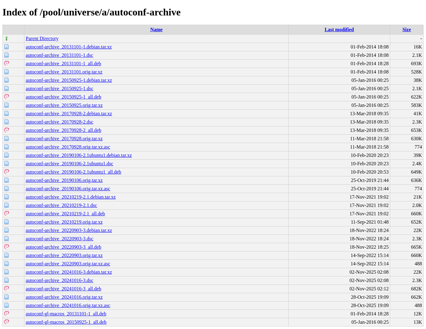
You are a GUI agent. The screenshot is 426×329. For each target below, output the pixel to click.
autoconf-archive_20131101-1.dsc (59, 55)
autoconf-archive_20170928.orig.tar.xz (64, 138)
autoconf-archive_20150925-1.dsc (59, 88)
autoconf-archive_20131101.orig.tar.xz (64, 71)
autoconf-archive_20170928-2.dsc (59, 121)
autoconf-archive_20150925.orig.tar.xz (64, 105)
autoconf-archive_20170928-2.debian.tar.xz (69, 113)
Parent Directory (42, 38)
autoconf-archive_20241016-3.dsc (59, 280)
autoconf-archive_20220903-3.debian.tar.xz (69, 230)
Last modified (339, 29)
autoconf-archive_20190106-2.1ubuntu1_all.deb (73, 172)
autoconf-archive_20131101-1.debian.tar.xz (69, 46)
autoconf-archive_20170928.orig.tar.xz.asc (68, 147)
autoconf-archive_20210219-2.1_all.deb (65, 213)
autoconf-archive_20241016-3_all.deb (63, 288)
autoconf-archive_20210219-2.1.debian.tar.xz (70, 197)
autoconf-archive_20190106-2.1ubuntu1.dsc (69, 163)
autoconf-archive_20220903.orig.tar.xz (64, 255)
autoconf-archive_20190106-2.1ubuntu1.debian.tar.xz (79, 155)
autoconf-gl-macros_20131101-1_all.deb (66, 313)
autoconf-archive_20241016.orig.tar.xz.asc (68, 305)
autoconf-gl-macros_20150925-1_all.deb (66, 322)
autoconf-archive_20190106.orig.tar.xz (64, 180)
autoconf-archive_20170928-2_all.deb (63, 130)
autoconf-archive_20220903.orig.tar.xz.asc (68, 263)
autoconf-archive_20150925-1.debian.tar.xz (69, 80)
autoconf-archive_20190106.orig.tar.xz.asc (68, 188)
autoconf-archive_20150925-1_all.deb (63, 96)
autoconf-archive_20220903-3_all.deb (63, 247)
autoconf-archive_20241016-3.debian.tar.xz (69, 272)
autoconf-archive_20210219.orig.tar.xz (64, 222)
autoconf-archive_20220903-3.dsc (59, 238)
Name (156, 29)
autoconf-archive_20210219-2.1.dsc (61, 205)
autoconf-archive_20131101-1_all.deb (63, 63)
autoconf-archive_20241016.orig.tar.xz (64, 297)
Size (407, 29)
